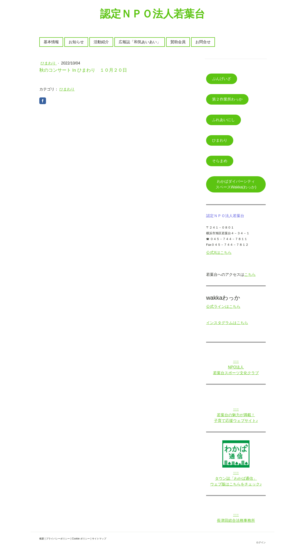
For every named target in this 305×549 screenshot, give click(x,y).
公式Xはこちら (219, 253)
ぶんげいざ (221, 79)
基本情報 (51, 42)
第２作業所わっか (227, 99)
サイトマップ (99, 538)
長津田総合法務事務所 (236, 520)
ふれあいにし (223, 120)
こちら (250, 274)
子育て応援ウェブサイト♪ (236, 421)
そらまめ (219, 161)
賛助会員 (178, 42)
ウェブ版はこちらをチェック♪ (236, 484)
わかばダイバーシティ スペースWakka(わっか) (239, 184)
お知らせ (76, 42)
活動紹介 (101, 42)
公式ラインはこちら (223, 306)
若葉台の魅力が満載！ (236, 415)
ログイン (261, 542)
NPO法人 (236, 367)
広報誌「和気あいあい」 (140, 42)
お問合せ (203, 42)
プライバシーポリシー (58, 538)
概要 (41, 538)
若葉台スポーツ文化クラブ (236, 373)
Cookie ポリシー (81, 538)
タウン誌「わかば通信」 (236, 478)
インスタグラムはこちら (227, 323)
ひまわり (49, 63)
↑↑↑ (236, 361)
